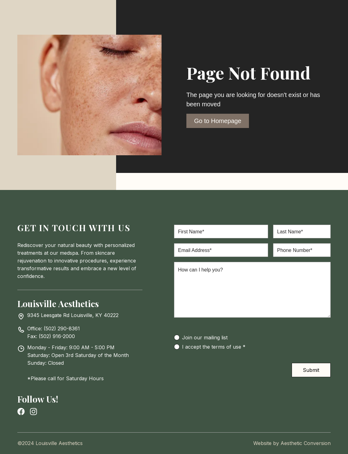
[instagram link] (33, 411)
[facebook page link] (21, 411)
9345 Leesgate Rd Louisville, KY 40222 (73, 315)
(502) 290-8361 (62, 328)
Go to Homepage (217, 120)
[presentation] (221, 375)
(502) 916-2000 (57, 336)
